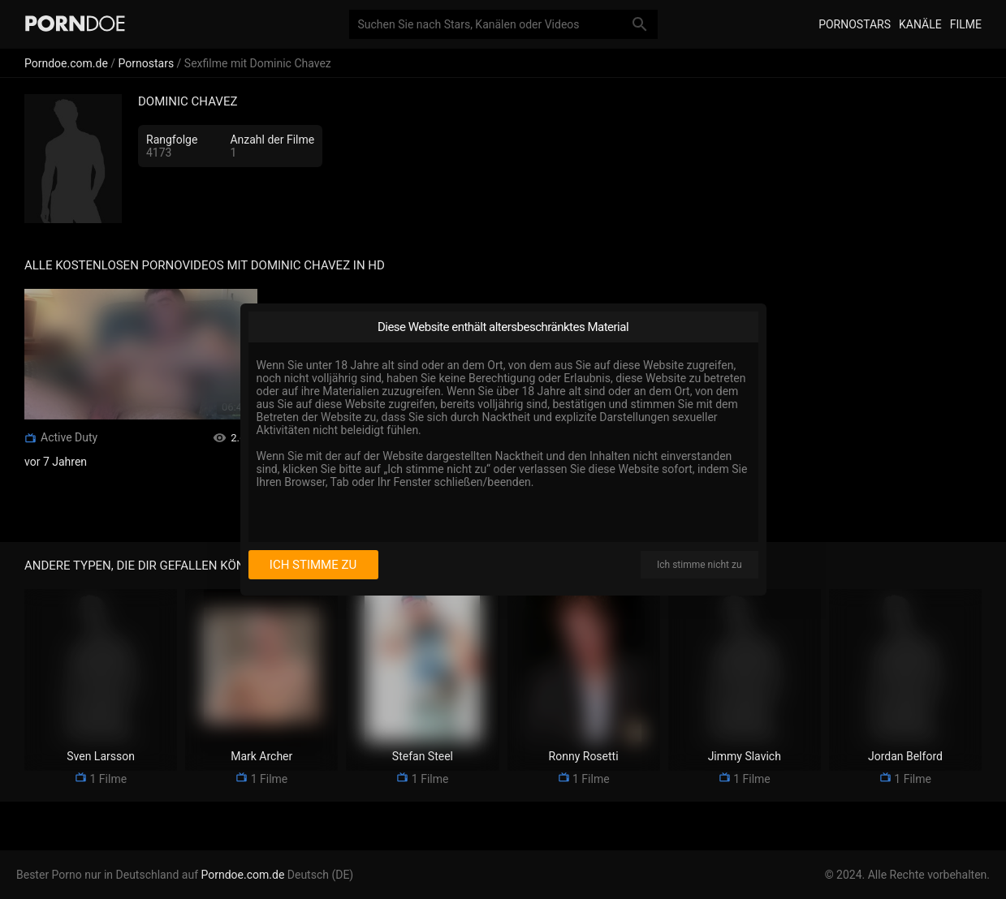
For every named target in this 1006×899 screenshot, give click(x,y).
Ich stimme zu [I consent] (313, 564)
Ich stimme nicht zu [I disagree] (699, 564)
